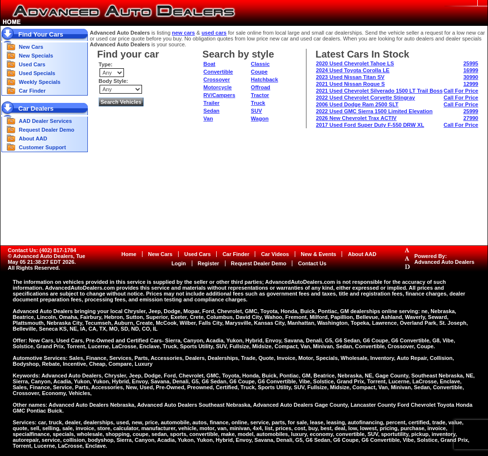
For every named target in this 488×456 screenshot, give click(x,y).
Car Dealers (36, 108)
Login (178, 263)
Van (208, 118)
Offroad (260, 87)
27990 (470, 118)
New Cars (31, 47)
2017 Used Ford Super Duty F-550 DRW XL (370, 125)
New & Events (318, 254)
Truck (258, 103)
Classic (260, 64)
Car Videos (275, 254)
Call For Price (461, 91)
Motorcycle (217, 87)
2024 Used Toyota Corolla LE (352, 70)
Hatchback (264, 79)
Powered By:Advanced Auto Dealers (444, 259)
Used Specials (37, 73)
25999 (470, 111)
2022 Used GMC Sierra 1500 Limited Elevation (374, 111)
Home (129, 254)
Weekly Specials (40, 82)
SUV (256, 111)
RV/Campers (219, 95)
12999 (470, 84)
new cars (183, 33)
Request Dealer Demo (47, 130)
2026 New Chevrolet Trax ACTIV (356, 118)
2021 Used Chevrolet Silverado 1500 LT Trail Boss (379, 91)
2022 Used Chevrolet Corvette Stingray (365, 97)
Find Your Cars (41, 34)
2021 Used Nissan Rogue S (350, 84)
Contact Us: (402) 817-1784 (42, 250)
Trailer (211, 103)
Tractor (260, 95)
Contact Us (312, 263)
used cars (214, 33)
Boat (209, 64)
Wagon (259, 118)
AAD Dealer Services (45, 121)
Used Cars (32, 64)
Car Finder (32, 91)
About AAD (33, 138)
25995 (470, 63)
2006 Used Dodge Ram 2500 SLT (357, 104)
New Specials (36, 56)
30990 (470, 77)
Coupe (259, 72)
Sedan (211, 111)
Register (208, 263)
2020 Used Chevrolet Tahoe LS (355, 63)
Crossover (216, 79)
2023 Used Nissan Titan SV (350, 77)
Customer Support (42, 147)
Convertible (218, 72)
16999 (470, 70)
